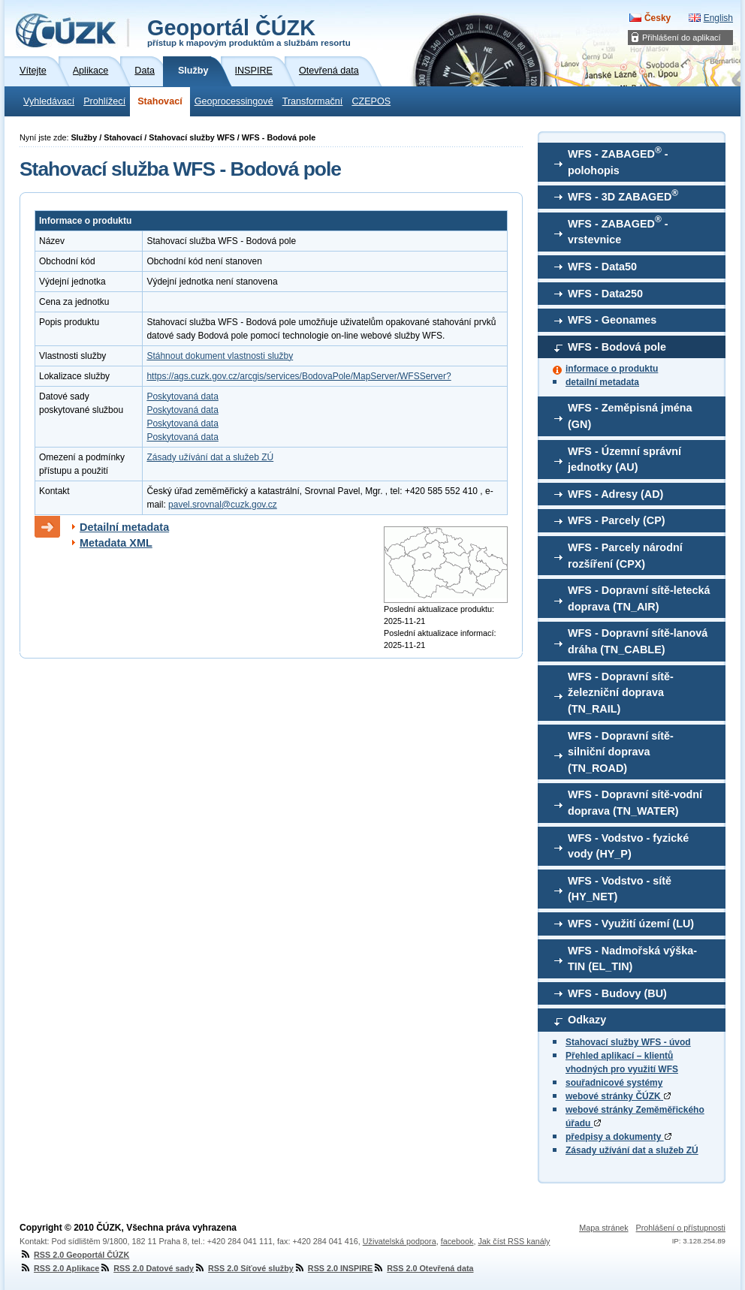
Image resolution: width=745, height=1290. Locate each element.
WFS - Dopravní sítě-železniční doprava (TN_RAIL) (621, 693)
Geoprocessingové (234, 101)
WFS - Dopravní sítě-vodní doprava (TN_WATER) (635, 802)
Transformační (312, 101)
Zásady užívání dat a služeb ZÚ (632, 1150)
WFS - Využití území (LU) (631, 924)
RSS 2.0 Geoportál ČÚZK (74, 1254)
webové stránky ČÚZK (618, 1096)
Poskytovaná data (182, 396)
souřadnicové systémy (614, 1083)
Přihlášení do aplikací (681, 37)
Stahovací (159, 101)
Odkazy (587, 1020)
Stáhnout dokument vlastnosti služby (219, 356)
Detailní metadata (124, 527)
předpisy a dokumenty (618, 1137)
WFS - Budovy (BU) (617, 993)
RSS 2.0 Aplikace (59, 1268)
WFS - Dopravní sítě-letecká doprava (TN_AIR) (639, 598)
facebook (457, 1241)
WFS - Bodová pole (617, 347)
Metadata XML (116, 543)
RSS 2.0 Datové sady (146, 1268)
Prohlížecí (104, 101)
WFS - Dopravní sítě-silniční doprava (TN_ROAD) (621, 752)
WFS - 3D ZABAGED (623, 195)
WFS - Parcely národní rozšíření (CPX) (625, 555)
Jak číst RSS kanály (514, 1241)
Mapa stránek (603, 1227)
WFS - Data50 (602, 267)
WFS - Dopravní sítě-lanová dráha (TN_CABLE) (637, 641)
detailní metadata (602, 382)
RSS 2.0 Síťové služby (244, 1268)
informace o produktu (612, 368)
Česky (657, 18)
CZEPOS (371, 101)
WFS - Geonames (612, 320)
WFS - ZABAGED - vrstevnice (618, 230)
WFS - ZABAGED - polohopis (618, 160)
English (718, 18)
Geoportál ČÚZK (249, 31)
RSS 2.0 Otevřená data (422, 1268)
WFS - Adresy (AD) (615, 494)
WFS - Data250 (605, 294)
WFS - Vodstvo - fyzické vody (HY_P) (628, 846)
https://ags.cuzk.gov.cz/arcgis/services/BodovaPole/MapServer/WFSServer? (298, 376)
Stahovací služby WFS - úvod (628, 1042)
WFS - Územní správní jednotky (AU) (624, 459)
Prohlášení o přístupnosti (680, 1227)
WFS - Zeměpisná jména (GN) (630, 416)
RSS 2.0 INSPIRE (333, 1268)
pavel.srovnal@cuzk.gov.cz (222, 504)
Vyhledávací (48, 101)
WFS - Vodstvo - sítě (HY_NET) (619, 889)
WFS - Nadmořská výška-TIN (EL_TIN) (632, 959)
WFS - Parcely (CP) (616, 520)
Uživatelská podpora (399, 1241)
